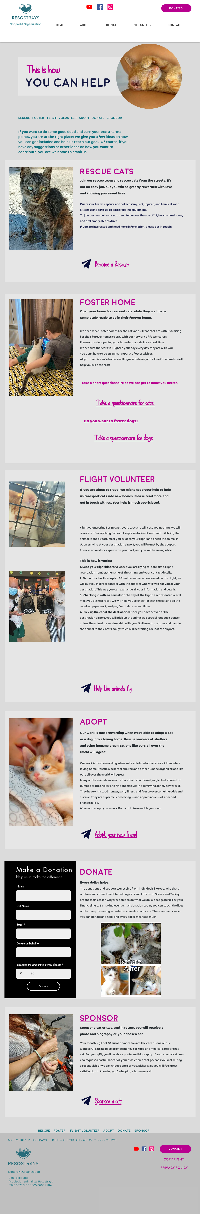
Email (20, 924)
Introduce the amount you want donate (39, 965)
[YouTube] (89, 7)
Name (20, 886)
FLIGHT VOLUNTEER (61, 117)
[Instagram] (110, 7)
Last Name (23, 906)
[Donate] (43, 986)
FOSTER (38, 117)
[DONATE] (176, 8)
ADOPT (84, 117)
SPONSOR (114, 117)
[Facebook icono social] (100, 7)
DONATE (98, 117)
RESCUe (24, 117)
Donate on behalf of (28, 943)
